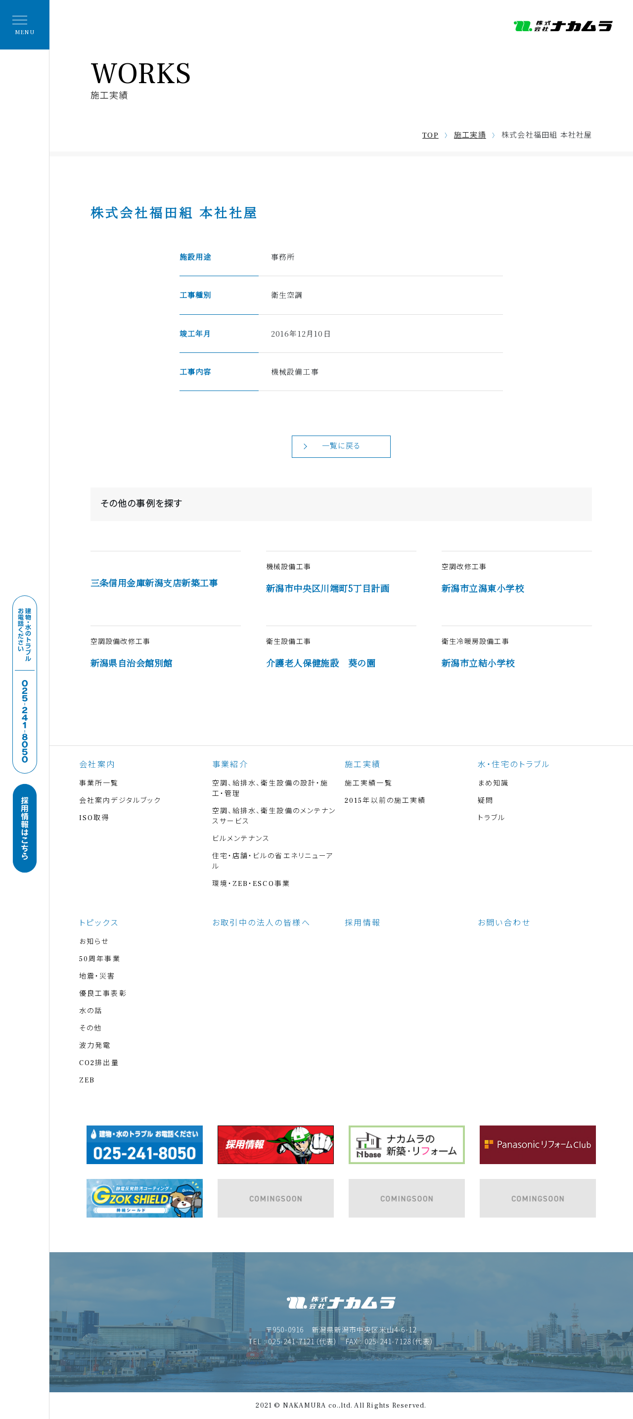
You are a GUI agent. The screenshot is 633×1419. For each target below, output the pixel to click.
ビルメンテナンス (241, 838)
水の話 (90, 1011)
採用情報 (363, 923)
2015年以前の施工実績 (385, 800)
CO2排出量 (99, 1063)
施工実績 (470, 135)
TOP (430, 135)
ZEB (87, 1080)
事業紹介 (230, 765)
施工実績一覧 (369, 783)
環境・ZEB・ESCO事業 (251, 884)
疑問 (486, 800)
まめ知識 (493, 783)
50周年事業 (100, 959)
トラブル (491, 818)
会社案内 (97, 765)
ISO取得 (94, 818)
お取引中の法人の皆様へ (261, 923)
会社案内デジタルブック (120, 800)
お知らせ (94, 941)
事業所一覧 (99, 783)
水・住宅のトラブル (514, 765)
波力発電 (95, 1045)
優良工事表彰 (103, 993)
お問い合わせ (504, 923)
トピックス (99, 923)
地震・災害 (97, 976)
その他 (90, 1028)
